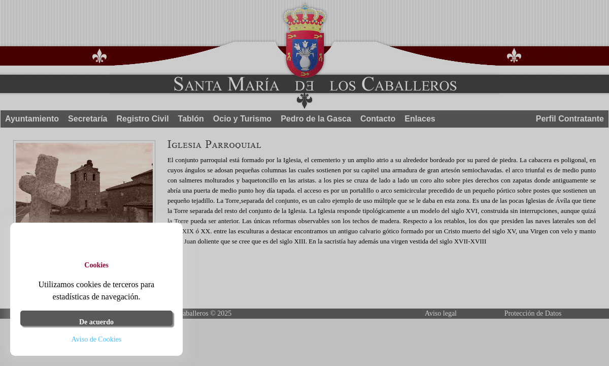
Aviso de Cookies (97, 339)
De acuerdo (96, 322)
